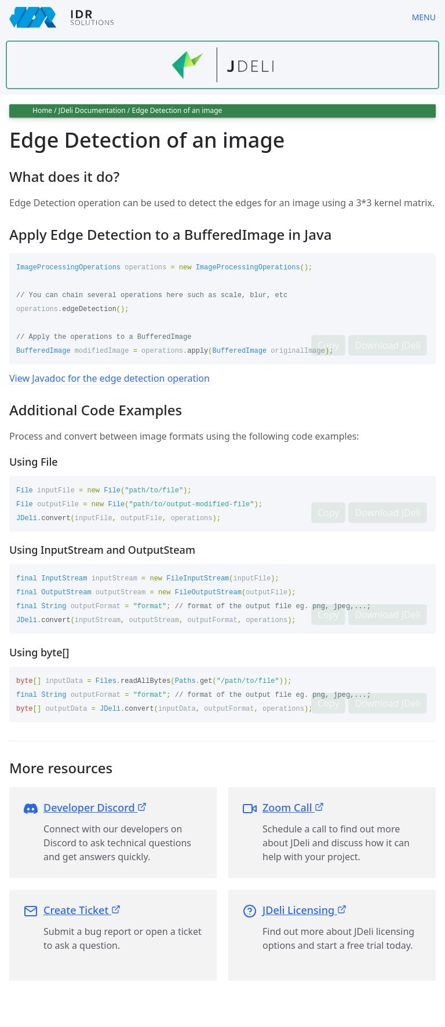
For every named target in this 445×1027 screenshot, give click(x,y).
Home (42, 110)
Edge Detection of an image (177, 110)
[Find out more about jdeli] (222, 65)
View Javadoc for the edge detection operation (109, 378)
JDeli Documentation (92, 110)
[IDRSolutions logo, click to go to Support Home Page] (201, 17)
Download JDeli (388, 345)
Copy (328, 345)
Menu (424, 17)
